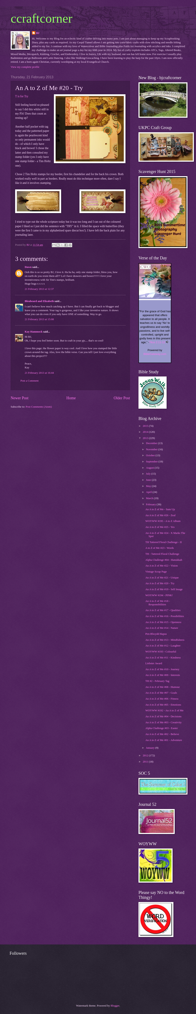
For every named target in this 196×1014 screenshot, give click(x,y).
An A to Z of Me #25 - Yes (159, 527)
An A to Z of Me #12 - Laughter (162, 645)
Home (71, 398)
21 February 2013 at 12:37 (39, 289)
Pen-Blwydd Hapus (156, 633)
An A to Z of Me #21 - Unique (162, 577)
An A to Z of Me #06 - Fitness (161, 698)
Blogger (115, 1005)
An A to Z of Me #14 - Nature (161, 627)
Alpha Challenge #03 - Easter (161, 728)
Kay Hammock (33, 331)
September (152, 461)
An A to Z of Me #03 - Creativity (163, 722)
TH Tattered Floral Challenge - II (163, 542)
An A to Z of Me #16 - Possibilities (164, 616)
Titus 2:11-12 (157, 342)
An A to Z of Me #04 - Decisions (163, 716)
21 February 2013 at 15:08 (39, 319)
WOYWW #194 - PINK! (159, 595)
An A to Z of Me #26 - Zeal (160, 515)
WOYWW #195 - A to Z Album (162, 521)
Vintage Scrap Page (156, 571)
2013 (146, 438)
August (150, 467)
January (150, 747)
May (149, 486)
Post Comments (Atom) (39, 406)
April (149, 492)
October (151, 455)
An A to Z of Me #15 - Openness (163, 622)
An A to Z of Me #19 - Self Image (164, 589)
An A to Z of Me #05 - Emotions (163, 704)
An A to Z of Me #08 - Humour (162, 687)
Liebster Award (153, 663)
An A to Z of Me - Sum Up (160, 509)
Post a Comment (29, 380)
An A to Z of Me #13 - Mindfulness (164, 639)
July (148, 473)
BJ (37, 33)
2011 (146, 761)
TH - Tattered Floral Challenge (162, 553)
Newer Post (20, 398)
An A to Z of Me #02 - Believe (162, 734)
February (151, 504)
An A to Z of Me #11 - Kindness (163, 657)
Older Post (122, 398)
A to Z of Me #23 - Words (159, 547)
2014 (146, 431)
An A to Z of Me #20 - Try (159, 583)
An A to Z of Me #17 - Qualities (162, 610)
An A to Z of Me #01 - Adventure (163, 740)
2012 (146, 755)
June (149, 479)
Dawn (28, 267)
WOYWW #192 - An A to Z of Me (164, 710)
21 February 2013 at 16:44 (39, 372)
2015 (146, 425)
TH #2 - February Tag (157, 681)
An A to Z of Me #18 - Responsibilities (157, 603)
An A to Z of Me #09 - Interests (162, 675)
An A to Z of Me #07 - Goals (161, 692)
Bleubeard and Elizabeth (39, 301)
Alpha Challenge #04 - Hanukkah (163, 559)
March (150, 498)
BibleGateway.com (154, 354)
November (152, 449)
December (152, 443)
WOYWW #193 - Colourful (160, 651)
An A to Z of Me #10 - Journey (162, 669)
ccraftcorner (41, 18)
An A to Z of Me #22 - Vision (161, 565)
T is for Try (21, 96)
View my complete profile (25, 66)
